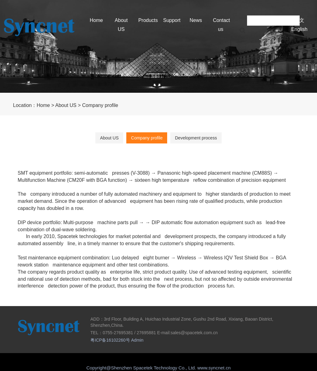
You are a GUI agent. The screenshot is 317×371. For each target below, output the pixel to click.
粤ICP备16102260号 (110, 340)
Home (96, 20)
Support (171, 20)
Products (148, 20)
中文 (299, 20)
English (299, 29)
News (195, 20)
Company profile (100, 105)
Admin (137, 340)
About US (65, 105)
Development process (196, 137)
